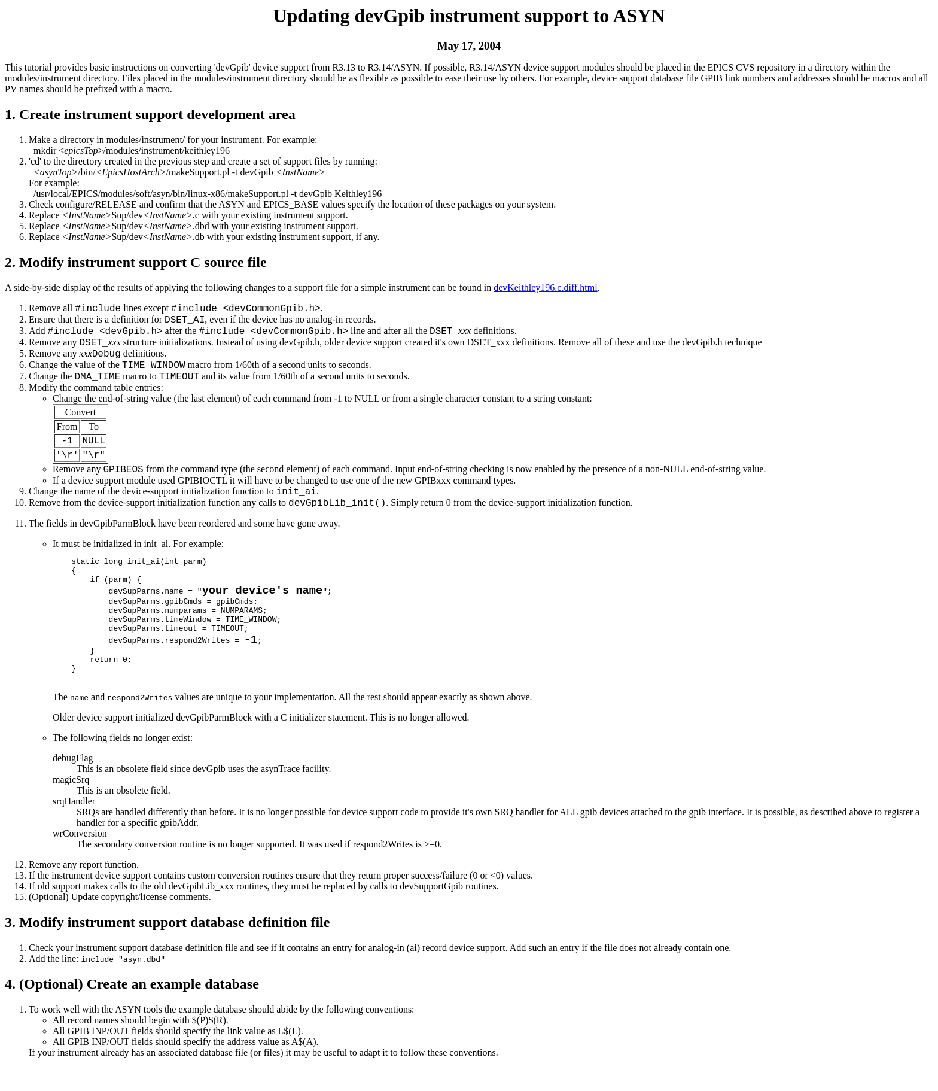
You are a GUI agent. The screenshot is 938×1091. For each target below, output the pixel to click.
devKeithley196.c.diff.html (545, 287)
